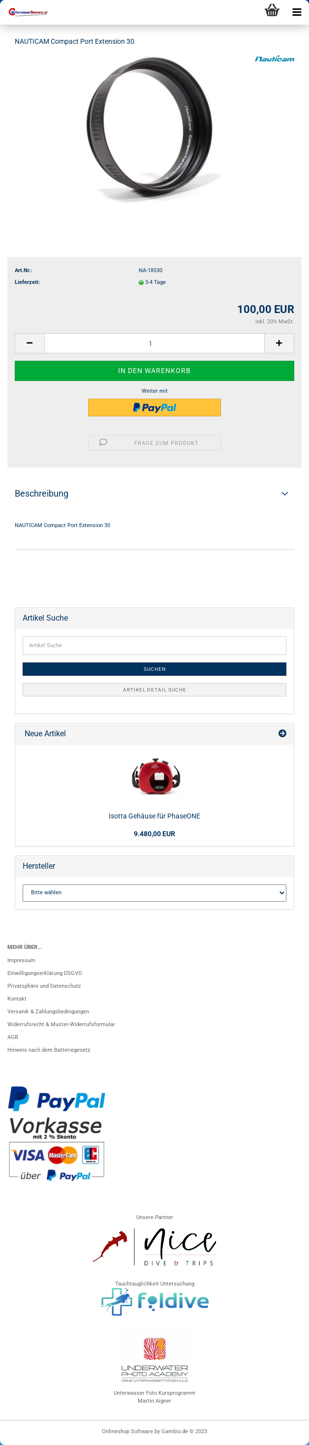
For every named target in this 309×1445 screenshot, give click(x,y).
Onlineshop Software (127, 1431)
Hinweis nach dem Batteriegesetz (48, 1050)
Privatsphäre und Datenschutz (44, 986)
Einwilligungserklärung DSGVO (44, 973)
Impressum (21, 960)
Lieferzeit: (27, 282)
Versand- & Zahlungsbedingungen (48, 1011)
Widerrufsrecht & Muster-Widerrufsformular (61, 1024)
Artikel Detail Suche (154, 689)
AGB (12, 1037)
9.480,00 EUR (154, 834)
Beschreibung (41, 493)
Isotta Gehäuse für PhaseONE (154, 816)
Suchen (155, 669)
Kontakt (17, 999)
